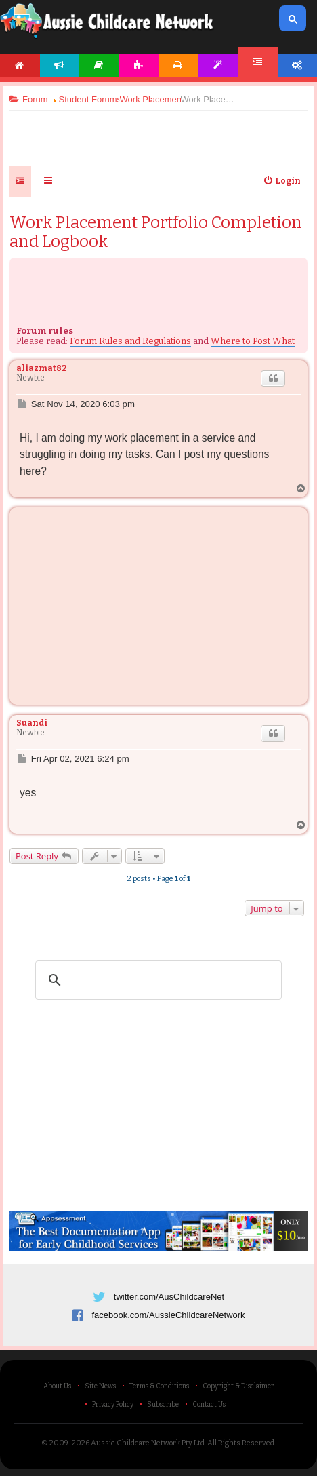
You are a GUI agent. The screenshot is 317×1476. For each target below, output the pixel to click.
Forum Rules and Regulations (130, 341)
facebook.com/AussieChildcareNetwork (168, 1315)
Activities (139, 65)
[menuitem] (282, 181)
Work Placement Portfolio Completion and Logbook (155, 232)
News (60, 65)
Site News (100, 1386)
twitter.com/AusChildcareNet (169, 1297)
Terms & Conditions (159, 1386)
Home (20, 65)
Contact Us (209, 1405)
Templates (218, 65)
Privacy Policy (112, 1405)
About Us (57, 1386)
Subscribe (163, 1405)
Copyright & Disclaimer (238, 1386)
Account (298, 65)
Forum (258, 62)
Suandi (31, 723)
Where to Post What (253, 341)
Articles (99, 65)
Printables (178, 65)
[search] (156, 980)
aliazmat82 (41, 368)
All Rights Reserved (240, 1443)
